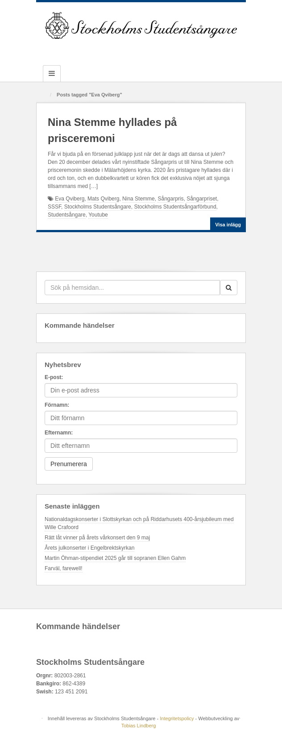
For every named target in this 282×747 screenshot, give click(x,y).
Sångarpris (170, 199)
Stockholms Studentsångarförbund (175, 207)
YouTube (165, 50)
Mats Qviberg (103, 199)
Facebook (117, 50)
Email (105, 50)
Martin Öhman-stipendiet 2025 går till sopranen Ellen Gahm (115, 558)
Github (129, 50)
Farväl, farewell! (64, 568)
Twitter (153, 50)
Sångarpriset (202, 199)
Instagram (141, 50)
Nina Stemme (138, 199)
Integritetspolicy (177, 718)
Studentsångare (67, 215)
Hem (43, 95)
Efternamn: (59, 433)
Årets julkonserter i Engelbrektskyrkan (89, 548)
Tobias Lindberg (138, 725)
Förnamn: (57, 405)
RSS (177, 50)
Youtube (98, 215)
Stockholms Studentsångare (97, 207)
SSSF (54, 207)
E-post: (54, 377)
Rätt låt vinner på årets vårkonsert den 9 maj (97, 537)
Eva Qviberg (69, 199)
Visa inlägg (228, 224)
